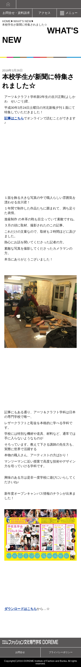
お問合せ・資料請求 (16, 13)
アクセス (44, 13)
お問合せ (20, 652)
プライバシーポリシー (61, 652)
